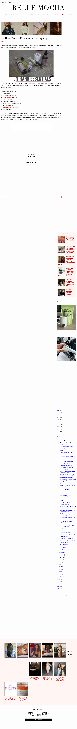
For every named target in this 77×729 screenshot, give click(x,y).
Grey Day (62, 483)
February (61, 574)
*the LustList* (67, 14)
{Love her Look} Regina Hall (67, 538)
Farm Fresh (62, 493)
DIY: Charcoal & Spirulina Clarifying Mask (66, 503)
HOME (5, 14)
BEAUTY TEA (55, 14)
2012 (58, 579)
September (61, 557)
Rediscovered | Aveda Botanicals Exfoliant (67, 521)
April (60, 569)
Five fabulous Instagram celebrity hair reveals (66, 514)
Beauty (3, 41)
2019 (58, 424)
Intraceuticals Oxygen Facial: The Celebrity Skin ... (68, 541)
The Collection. (64, 450)
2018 (58, 427)
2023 (58, 415)
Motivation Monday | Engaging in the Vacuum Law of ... (67, 525)
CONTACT (38, 19)
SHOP (37, 14)
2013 (58, 438)
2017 (58, 429)
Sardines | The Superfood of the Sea (67, 457)
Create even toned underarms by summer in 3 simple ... (67, 471)
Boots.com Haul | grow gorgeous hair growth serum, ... (68, 480)
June (60, 564)
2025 (58, 410)
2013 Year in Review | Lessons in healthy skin (67, 447)
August (61, 559)
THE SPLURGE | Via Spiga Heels (68, 475)
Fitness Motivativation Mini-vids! (67, 499)
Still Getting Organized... (66, 549)
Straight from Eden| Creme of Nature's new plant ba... (67, 464)
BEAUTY (31, 14)
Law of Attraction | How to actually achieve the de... (66, 453)
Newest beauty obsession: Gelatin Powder (66, 495)
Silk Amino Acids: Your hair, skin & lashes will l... (68, 535)
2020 (58, 422)
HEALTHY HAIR (14, 14)
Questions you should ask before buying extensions (68, 531)
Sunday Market (63, 528)
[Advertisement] (31, 217)
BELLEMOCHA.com (40, 727)
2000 (58, 591)
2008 (58, 588)
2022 (58, 417)
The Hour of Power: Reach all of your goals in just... (67, 486)
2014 (58, 436)
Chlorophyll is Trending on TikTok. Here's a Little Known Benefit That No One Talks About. (66, 271)
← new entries (5, 197)
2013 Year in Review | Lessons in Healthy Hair (67, 443)
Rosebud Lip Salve (7, 99)
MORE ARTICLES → (56, 197)
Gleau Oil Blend (7, 97)
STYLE (23, 14)
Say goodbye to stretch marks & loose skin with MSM (67, 518)
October (61, 555)
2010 (58, 584)
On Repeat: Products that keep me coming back (67, 510)
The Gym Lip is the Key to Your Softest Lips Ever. (70, 238)
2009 (58, 586)
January (61, 576)
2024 (58, 412)
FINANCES (46, 14)
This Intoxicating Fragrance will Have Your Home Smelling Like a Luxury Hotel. (70, 249)
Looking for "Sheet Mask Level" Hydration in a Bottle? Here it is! (70, 282)
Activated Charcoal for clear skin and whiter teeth (68, 507)
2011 (58, 581)
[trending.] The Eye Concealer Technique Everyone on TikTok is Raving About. (66, 260)
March (60, 571)
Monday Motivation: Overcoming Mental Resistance (65, 546)
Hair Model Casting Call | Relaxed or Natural (66, 489)
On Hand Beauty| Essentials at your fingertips (67, 468)
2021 (58, 419)
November (61, 552)
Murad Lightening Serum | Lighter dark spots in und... (67, 460)
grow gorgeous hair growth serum (11, 107)
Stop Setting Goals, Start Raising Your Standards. (69, 292)
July (60, 562)
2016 (58, 431)
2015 (58, 434)
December (61, 440)
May (60, 567)
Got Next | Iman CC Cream (66, 477)
